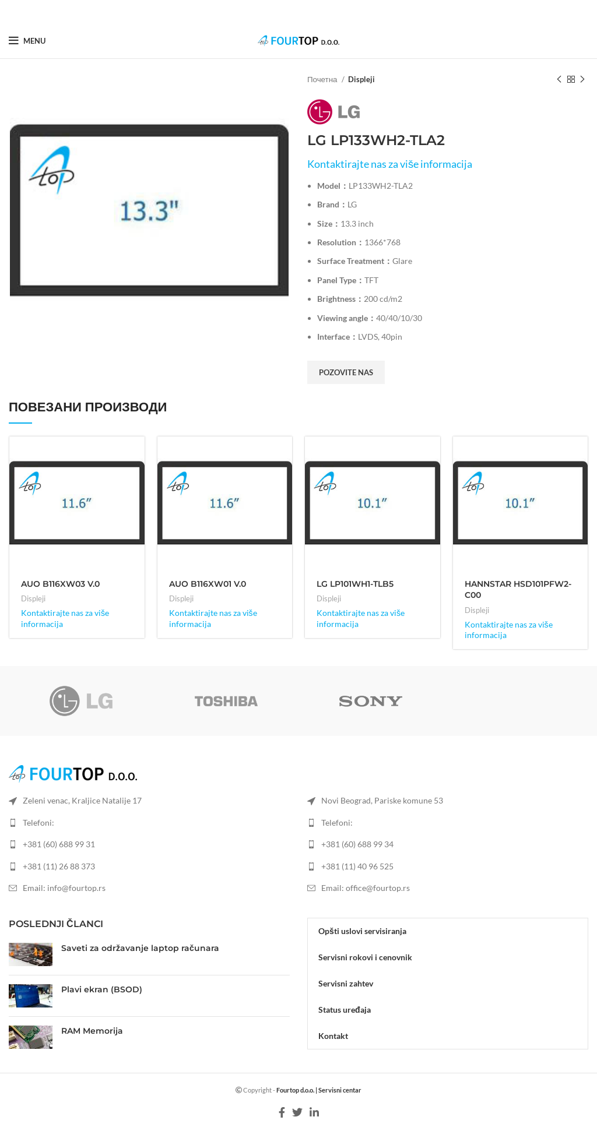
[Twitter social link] (297, 11)
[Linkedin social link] (312, 11)
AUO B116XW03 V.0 (60, 584)
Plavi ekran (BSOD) (101, 989)
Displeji (361, 79)
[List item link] (149, 844)
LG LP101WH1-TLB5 (355, 584)
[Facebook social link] (284, 11)
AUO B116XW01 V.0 (207, 584)
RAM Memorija (92, 1031)
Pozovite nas (346, 372)
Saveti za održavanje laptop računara (140, 948)
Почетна (323, 79)
